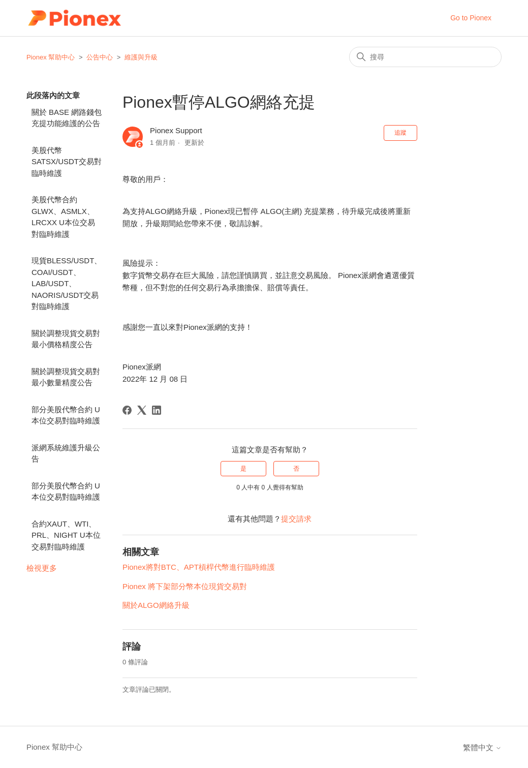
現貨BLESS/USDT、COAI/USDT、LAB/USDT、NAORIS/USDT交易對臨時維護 (67, 283)
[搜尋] (425, 57)
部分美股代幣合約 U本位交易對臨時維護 (66, 415)
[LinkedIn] (156, 410)
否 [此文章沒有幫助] (296, 468)
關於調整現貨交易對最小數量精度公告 (66, 377)
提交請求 (296, 518)
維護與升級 (141, 57)
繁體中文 (482, 747)
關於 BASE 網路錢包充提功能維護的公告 (67, 118)
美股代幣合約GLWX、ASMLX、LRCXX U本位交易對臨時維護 (63, 216)
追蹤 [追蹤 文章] (400, 132)
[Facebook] (127, 410)
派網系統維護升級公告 (66, 453)
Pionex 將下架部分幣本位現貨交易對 (184, 586)
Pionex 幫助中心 (50, 57)
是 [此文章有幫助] (243, 468)
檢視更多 (41, 568)
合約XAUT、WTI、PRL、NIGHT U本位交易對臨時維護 (66, 535)
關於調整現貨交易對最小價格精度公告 (66, 339)
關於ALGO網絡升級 (156, 605)
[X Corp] (141, 410)
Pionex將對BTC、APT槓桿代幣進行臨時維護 (198, 567)
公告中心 (99, 57)
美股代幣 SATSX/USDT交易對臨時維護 (67, 161)
